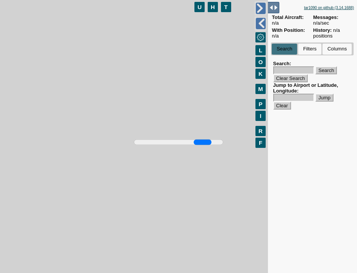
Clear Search (290, 78)
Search (284, 49)
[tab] (284, 49)
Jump (324, 97)
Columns (337, 49)
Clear (282, 105)
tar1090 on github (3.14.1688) (329, 8)
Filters (309, 49)
